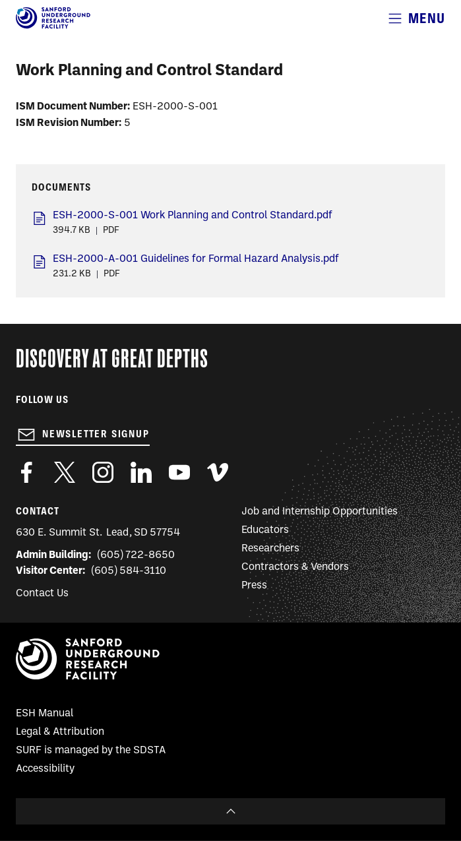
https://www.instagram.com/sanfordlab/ (102, 472)
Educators (265, 530)
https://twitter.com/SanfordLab (64, 472)
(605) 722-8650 (136, 555)
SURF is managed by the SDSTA (91, 750)
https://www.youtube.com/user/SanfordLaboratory (179, 472)
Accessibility (45, 769)
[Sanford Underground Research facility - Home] (53, 26)
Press (254, 585)
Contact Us (42, 593)
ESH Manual (44, 713)
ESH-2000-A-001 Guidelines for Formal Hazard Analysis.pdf (196, 259)
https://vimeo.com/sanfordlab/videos (217, 472)
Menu (426, 18)
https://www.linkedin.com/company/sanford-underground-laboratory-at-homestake (141, 472)
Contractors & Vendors (295, 567)
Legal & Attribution (60, 732)
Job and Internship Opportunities (319, 512)
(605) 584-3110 (129, 571)
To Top (230, 811)
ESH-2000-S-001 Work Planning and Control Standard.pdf (192, 215)
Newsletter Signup (96, 434)
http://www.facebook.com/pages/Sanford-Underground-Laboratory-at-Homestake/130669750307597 (26, 472)
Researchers (270, 549)
